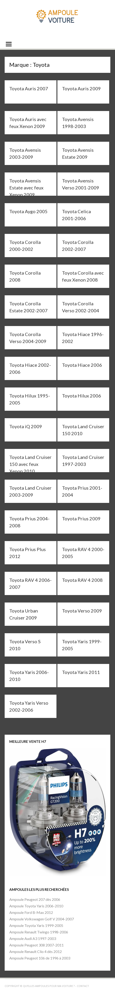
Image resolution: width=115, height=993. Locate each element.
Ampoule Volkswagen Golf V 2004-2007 (41, 919)
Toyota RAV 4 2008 (82, 580)
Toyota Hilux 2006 (81, 395)
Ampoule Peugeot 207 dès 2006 (34, 899)
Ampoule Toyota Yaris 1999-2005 (36, 925)
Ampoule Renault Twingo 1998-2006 (38, 932)
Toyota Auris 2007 (28, 88)
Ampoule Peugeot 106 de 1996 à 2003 (39, 958)
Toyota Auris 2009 (81, 88)
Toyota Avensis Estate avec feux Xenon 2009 (26, 187)
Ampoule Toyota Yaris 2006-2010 (36, 906)
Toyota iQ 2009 (25, 426)
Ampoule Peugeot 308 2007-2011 (36, 945)
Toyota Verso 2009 (82, 610)
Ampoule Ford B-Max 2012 (31, 912)
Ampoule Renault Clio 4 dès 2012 (35, 951)
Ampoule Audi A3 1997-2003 (32, 938)
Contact (83, 986)
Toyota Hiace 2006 (82, 365)
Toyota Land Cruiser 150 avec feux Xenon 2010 (30, 464)
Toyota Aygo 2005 (28, 211)
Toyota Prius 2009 (81, 518)
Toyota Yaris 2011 (81, 672)
